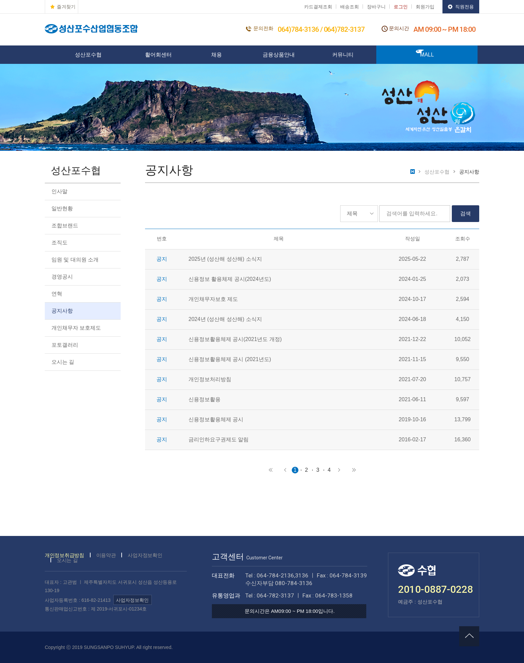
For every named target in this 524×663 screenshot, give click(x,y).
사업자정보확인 (145, 555)
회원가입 (425, 6)
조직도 (59, 242)
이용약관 (106, 555)
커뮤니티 (343, 55)
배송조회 (349, 6)
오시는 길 (62, 362)
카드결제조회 (318, 6)
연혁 (56, 294)
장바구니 (376, 6)
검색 (465, 213)
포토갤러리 (64, 345)
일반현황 (62, 208)
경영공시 (62, 277)
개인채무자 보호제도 (76, 328)
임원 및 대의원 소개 (75, 259)
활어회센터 (158, 55)
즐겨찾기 (66, 6)
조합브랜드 (64, 225)
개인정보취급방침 (64, 555)
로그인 (401, 6)
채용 (216, 55)
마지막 (354, 470)
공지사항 (62, 311)
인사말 (59, 191)
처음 (270, 470)
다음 (339, 470)
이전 (285, 470)
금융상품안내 (279, 55)
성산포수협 (88, 55)
